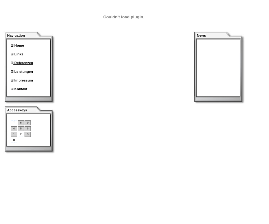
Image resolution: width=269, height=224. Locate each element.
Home (18, 45)
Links (18, 54)
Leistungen (23, 71)
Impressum (23, 80)
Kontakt (20, 89)
